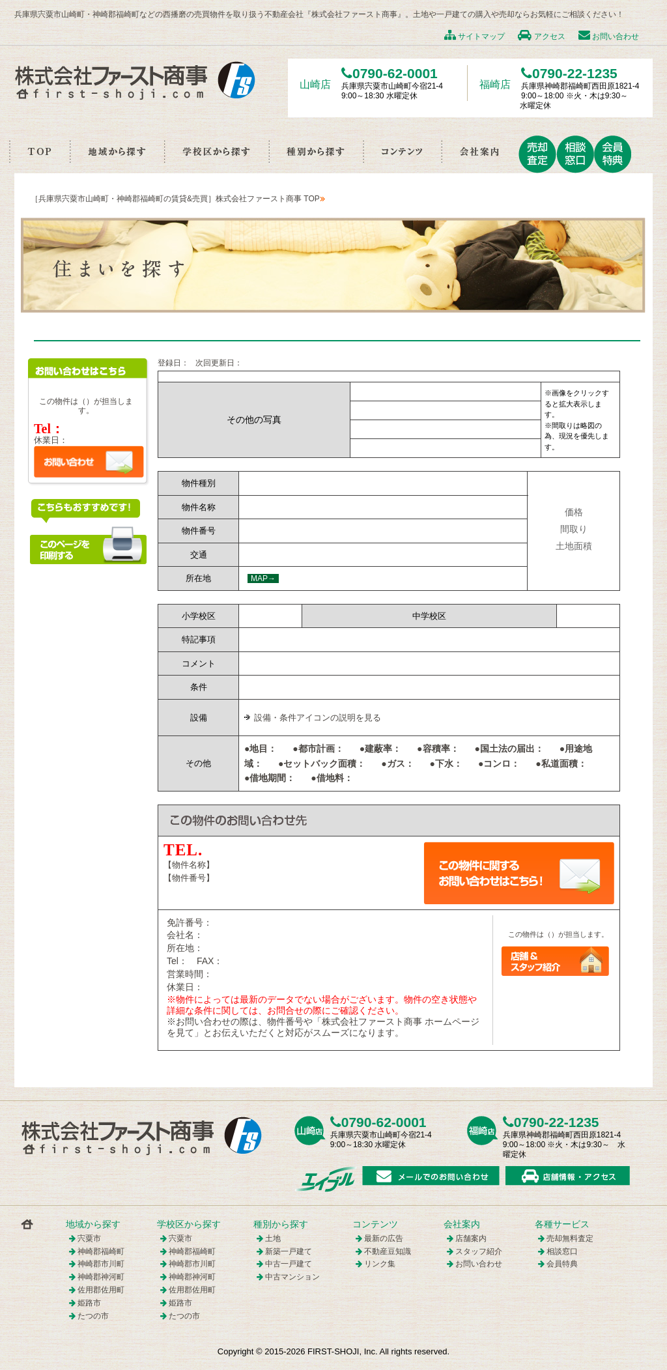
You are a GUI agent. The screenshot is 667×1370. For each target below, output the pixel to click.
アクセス (541, 36)
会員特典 (562, 1263)
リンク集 (379, 1263)
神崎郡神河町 (101, 1276)
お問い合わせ (608, 36)
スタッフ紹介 (478, 1251)
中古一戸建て (288, 1263)
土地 (273, 1238)
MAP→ (263, 578)
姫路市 (89, 1302)
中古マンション (292, 1276)
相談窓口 (562, 1251)
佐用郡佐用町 (101, 1289)
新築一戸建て (288, 1251)
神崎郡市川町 (101, 1263)
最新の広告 (383, 1238)
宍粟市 (89, 1238)
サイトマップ (474, 36)
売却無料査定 (569, 1238)
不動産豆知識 (387, 1251)
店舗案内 (471, 1238)
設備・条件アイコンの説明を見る (317, 717)
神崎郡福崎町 (101, 1251)
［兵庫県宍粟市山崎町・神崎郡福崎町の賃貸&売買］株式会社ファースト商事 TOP (175, 198)
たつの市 (93, 1315)
